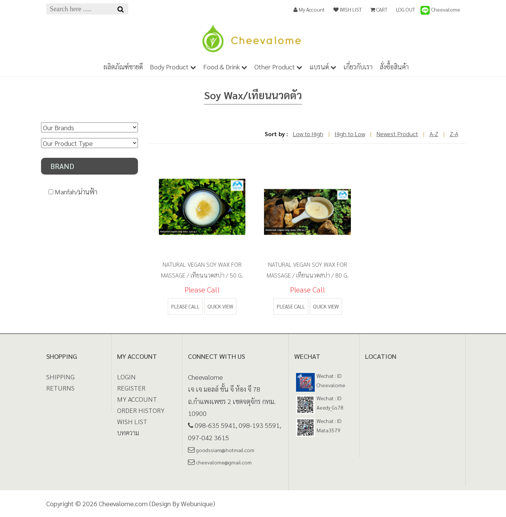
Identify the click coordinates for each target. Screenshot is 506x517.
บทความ (128, 432)
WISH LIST (347, 9)
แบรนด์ (322, 66)
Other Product (278, 66)
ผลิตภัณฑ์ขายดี (123, 66)
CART (378, 9)
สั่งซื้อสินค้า (394, 66)
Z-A (454, 134)
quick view (220, 306)
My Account (309, 9)
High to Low (350, 134)
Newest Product (397, 134)
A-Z (434, 134)
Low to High (308, 134)
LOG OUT (405, 9)
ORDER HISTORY (140, 410)
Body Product (173, 66)
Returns (60, 387)
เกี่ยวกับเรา (358, 66)
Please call (185, 306)
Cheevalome (440, 9)
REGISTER (131, 387)
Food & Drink (225, 66)
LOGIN (126, 376)
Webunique (197, 503)
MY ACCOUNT (137, 399)
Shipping (60, 376)
